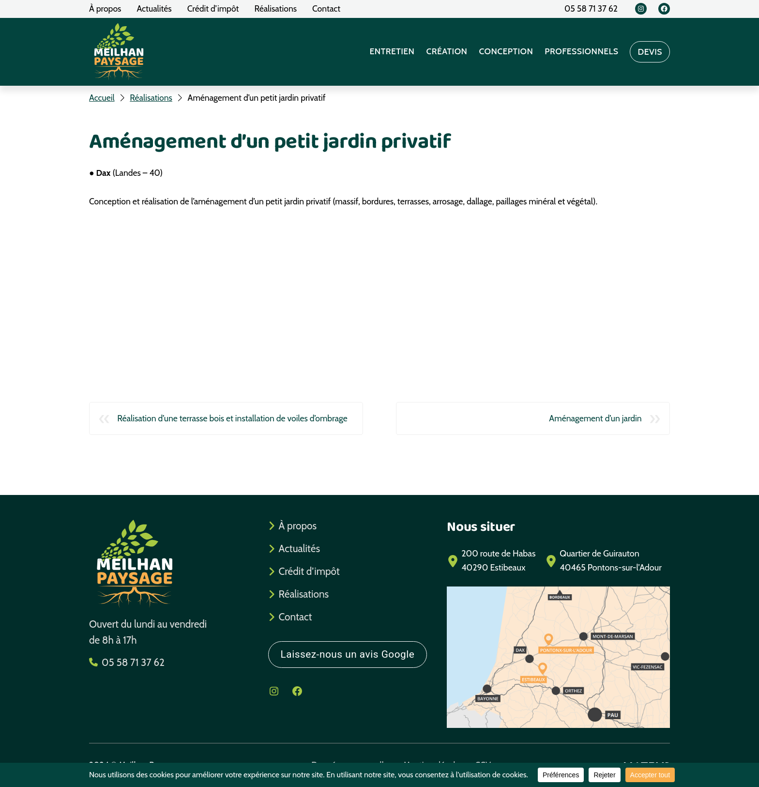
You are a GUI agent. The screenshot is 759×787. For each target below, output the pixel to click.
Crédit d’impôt (309, 571)
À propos (298, 526)
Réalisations (304, 594)
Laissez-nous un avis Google (348, 654)
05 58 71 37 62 (133, 662)
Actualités (299, 548)
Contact (295, 617)
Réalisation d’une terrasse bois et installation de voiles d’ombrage (232, 418)
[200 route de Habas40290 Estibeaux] (491, 561)
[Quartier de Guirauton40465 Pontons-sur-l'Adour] (603, 561)
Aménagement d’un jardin (595, 418)
